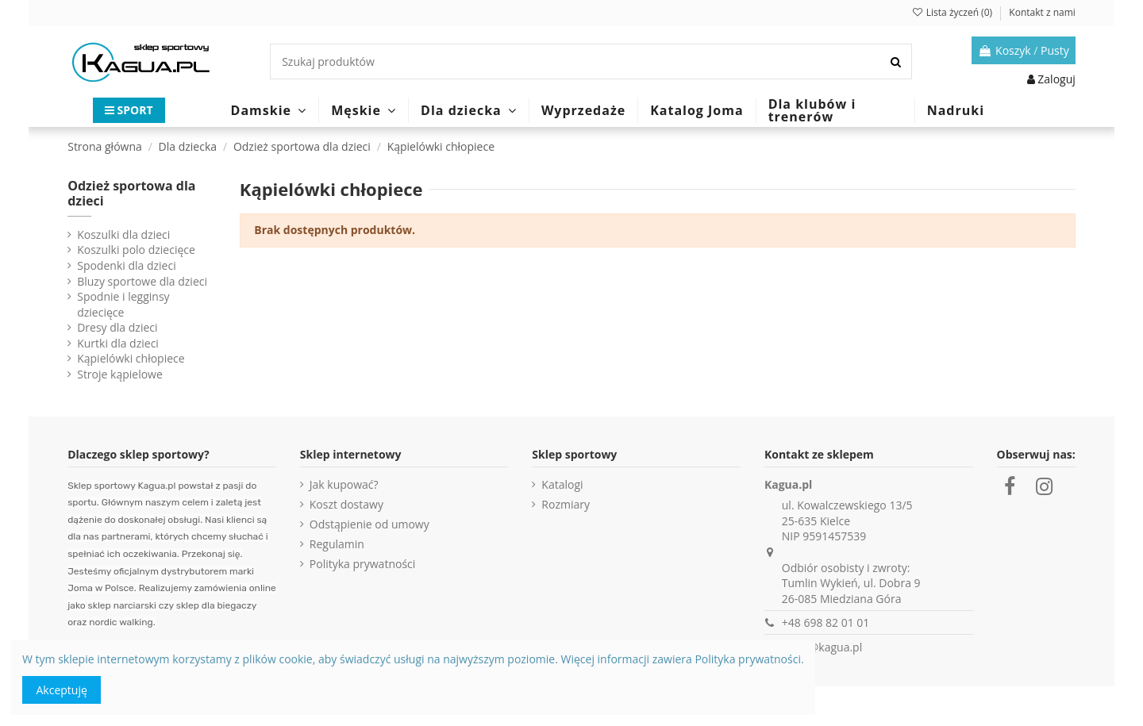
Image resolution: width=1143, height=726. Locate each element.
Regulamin (337, 543)
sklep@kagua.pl (822, 647)
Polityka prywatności (363, 563)
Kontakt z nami (1042, 12)
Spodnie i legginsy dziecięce (123, 304)
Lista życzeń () (953, 12)
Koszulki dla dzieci (123, 234)
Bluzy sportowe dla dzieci (142, 281)
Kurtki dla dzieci (118, 343)
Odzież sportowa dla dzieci (131, 193)
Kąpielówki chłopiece (130, 358)
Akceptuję (62, 689)
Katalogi (562, 484)
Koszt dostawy (346, 504)
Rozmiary (565, 504)
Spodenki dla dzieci (126, 265)
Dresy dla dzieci (117, 327)
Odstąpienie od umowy (369, 524)
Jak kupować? (344, 484)
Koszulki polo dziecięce (136, 249)
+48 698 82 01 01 (826, 622)
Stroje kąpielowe (120, 374)
